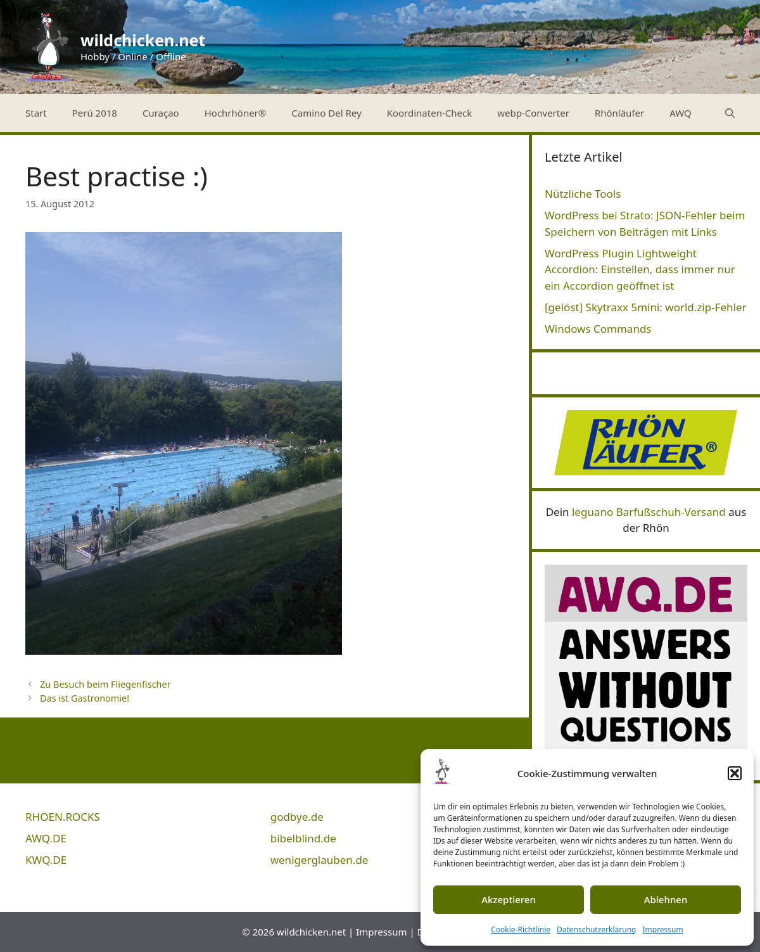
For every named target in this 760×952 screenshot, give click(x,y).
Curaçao (160, 112)
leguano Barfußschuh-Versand (649, 512)
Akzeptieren (508, 899)
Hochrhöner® (236, 112)
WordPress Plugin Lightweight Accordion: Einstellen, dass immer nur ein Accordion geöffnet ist (640, 269)
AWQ (680, 112)
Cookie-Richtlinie (520, 929)
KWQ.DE (45, 859)
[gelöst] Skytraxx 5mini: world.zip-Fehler (646, 307)
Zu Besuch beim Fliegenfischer (105, 684)
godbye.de (297, 816)
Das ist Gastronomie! (84, 698)
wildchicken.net (142, 40)
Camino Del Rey (326, 112)
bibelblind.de (303, 838)
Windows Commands (598, 328)
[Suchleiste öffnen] (729, 113)
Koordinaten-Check (429, 112)
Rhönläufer (619, 112)
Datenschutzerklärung (596, 929)
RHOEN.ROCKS (62, 816)
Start (36, 112)
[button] (734, 773)
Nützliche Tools (583, 193)
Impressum (662, 929)
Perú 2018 (94, 112)
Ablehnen (666, 899)
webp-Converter (533, 112)
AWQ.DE (45, 838)
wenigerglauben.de (319, 859)
